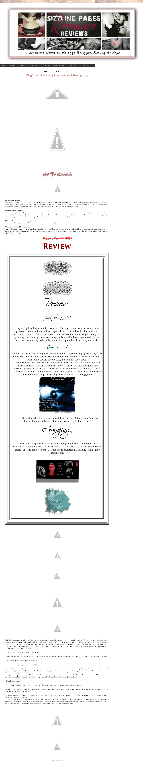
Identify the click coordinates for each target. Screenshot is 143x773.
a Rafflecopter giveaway (57, 761)
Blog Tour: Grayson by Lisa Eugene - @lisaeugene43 (57, 75)
